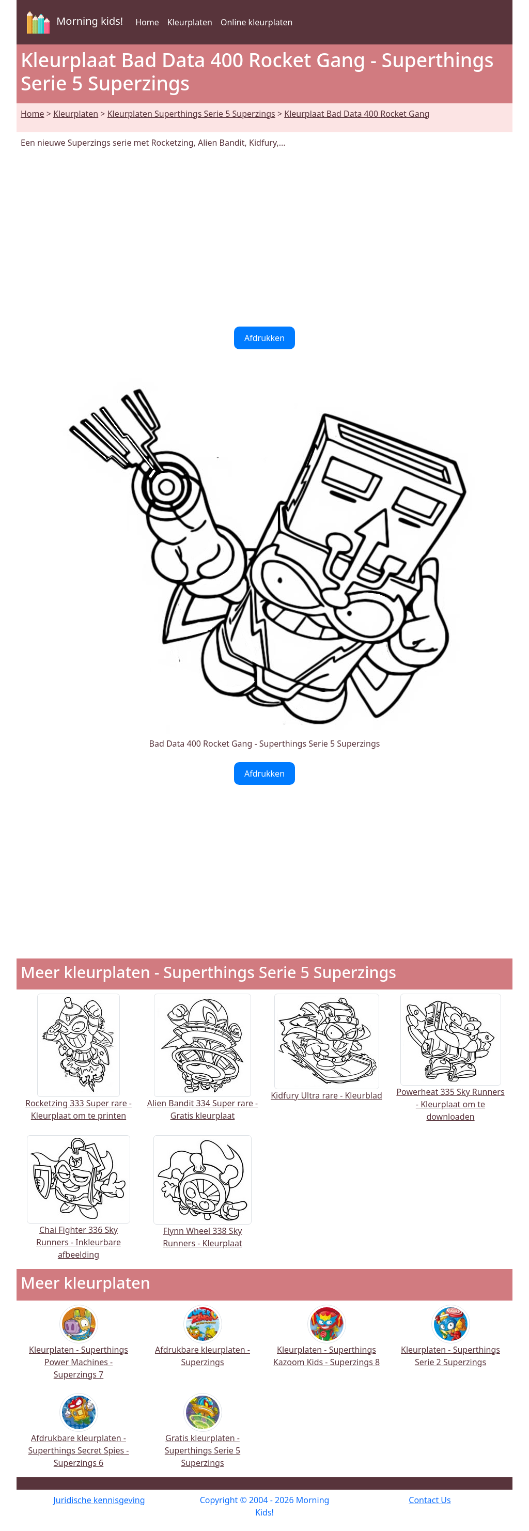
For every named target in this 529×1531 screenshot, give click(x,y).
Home (147, 22)
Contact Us (429, 1500)
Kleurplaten (189, 22)
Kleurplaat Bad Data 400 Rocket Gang (356, 113)
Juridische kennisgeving (99, 1500)
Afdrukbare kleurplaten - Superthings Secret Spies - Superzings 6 (78, 1436)
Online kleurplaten (257, 22)
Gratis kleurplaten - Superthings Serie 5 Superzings (202, 1436)
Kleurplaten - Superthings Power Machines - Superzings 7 (78, 1348)
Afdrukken (264, 338)
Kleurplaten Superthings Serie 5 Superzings (191, 113)
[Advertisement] (264, 237)
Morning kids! (73, 22)
